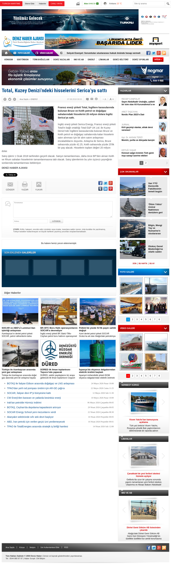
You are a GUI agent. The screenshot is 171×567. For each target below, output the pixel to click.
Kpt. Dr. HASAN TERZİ (139, 139)
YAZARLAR (125, 91)
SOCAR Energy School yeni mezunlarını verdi (31, 412)
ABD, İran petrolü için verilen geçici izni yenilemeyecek (36, 421)
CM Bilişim (40, 558)
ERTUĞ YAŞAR (139, 153)
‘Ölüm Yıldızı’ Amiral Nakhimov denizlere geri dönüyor (155, 208)
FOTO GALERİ (127, 272)
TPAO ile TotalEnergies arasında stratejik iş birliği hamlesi (37, 426)
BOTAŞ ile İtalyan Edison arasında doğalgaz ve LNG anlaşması (40, 383)
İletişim (32, 547)
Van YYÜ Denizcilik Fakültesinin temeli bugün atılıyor (155, 187)
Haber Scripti (29, 558)
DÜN (134, 263)
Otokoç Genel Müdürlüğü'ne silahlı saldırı (155, 249)
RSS (66, 547)
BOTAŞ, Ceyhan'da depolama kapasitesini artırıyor (34, 407)
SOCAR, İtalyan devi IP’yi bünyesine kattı (29, 393)
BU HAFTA (143, 263)
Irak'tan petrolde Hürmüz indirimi (24, 402)
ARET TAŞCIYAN (139, 113)
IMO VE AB (126, 493)
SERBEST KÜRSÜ (130, 385)
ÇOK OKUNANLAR (129, 172)
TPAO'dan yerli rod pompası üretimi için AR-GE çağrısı (36, 388)
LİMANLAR (126, 439)
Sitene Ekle (29, 4)
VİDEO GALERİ (127, 328)
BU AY (152, 263)
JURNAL (139, 127)
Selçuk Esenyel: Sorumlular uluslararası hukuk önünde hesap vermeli (103, 53)
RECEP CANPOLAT (139, 102)
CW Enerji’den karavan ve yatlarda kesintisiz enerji (34, 397)
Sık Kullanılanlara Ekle (50, 547)
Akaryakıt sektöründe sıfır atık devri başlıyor (30, 417)
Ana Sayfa (10, 547)
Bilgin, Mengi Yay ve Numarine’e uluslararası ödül (155, 229)
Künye (22, 547)
